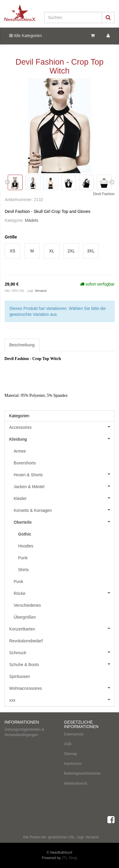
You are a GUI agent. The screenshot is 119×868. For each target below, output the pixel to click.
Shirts (23, 569)
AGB (68, 744)
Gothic (24, 534)
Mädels (31, 220)
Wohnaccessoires (61, 687)
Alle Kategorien (25, 35)
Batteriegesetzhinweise (82, 773)
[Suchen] (73, 17)
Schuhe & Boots (61, 664)
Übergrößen (25, 617)
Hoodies (25, 546)
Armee (20, 451)
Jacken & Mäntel (64, 486)
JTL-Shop (69, 858)
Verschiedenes (27, 605)
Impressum (73, 764)
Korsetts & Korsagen (64, 509)
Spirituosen (19, 676)
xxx (61, 699)
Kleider (64, 498)
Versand (40, 290)
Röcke (64, 592)
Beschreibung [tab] (22, 345)
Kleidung (61, 438)
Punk (23, 557)
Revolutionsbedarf (26, 640)
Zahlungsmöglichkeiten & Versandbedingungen (24, 732)
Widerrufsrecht (75, 783)
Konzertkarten (61, 628)
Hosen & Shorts (64, 474)
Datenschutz (74, 734)
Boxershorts (25, 463)
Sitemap (70, 754)
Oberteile (64, 521)
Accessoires (61, 426)
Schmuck (61, 652)
